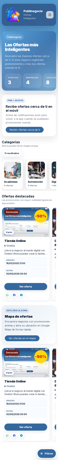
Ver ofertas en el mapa (22, 338)
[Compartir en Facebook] (14, 295)
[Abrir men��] (50, 14)
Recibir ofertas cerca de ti (25, 129)
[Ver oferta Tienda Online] (25, 222)
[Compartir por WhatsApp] (7, 295)
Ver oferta (25, 286)
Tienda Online (15, 241)
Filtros (46, 453)
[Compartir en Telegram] (21, 295)
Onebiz (10, 245)
